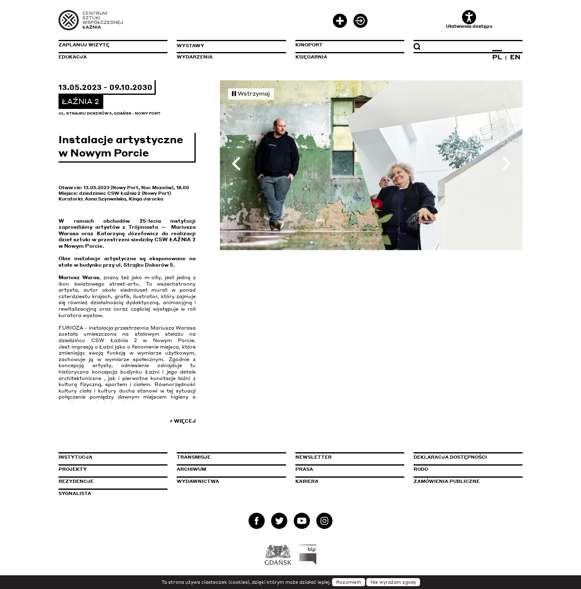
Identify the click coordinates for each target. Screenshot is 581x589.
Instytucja (75, 457)
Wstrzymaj (251, 93)
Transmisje (228, 457)
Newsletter (313, 457)
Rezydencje (76, 481)
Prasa (304, 469)
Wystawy (190, 45)
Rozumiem (348, 582)
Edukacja (73, 57)
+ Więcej (182, 421)
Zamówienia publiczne (465, 481)
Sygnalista (75, 493)
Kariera (306, 481)
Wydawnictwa (198, 481)
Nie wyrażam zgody (393, 582)
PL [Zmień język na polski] (497, 57)
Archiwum (191, 469)
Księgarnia (311, 57)
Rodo (421, 469)
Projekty (73, 469)
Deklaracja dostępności (450, 457)
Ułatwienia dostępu (469, 19)
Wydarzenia (195, 57)
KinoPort (309, 45)
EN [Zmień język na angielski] (515, 57)
